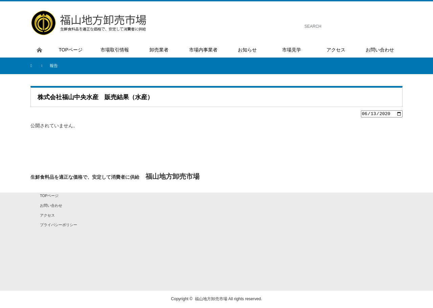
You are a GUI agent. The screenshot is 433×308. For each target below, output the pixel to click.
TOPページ (49, 197)
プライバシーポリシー (58, 226)
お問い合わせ (51, 206)
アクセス (47, 216)
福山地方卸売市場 (211, 300)
